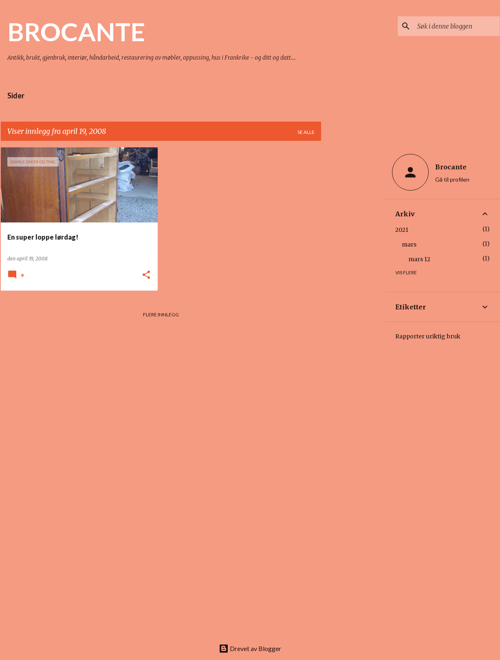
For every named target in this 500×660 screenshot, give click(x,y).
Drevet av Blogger (250, 648)
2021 (401, 229)
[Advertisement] (353, 269)
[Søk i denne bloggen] (457, 26)
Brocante (451, 167)
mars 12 (419, 259)
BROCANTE (76, 31)
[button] (146, 275)
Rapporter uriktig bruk (427, 336)
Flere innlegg (161, 314)
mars (409, 244)
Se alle (306, 132)
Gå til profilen (452, 179)
